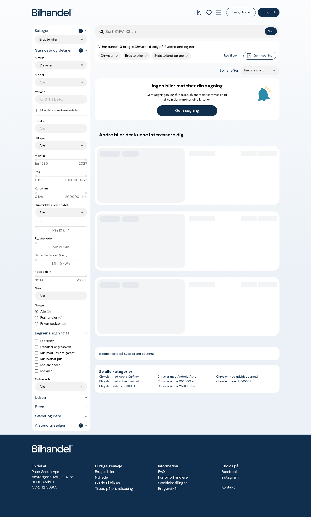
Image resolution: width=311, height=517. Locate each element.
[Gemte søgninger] (199, 12)
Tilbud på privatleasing (114, 488)
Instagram (230, 477)
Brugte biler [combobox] (48, 39)
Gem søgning (259, 55)
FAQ (161, 471)
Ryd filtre (230, 55)
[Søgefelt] (184, 31)
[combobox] (63, 65)
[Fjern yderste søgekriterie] (117, 55)
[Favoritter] (209, 12)
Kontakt (228, 487)
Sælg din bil (241, 12)
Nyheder (102, 477)
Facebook (229, 471)
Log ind (269, 12)
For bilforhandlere (173, 477)
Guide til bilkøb (107, 483)
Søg (270, 31)
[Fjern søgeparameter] (146, 55)
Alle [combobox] (42, 145)
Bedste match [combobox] (255, 70)
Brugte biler (105, 471)
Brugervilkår (168, 488)
